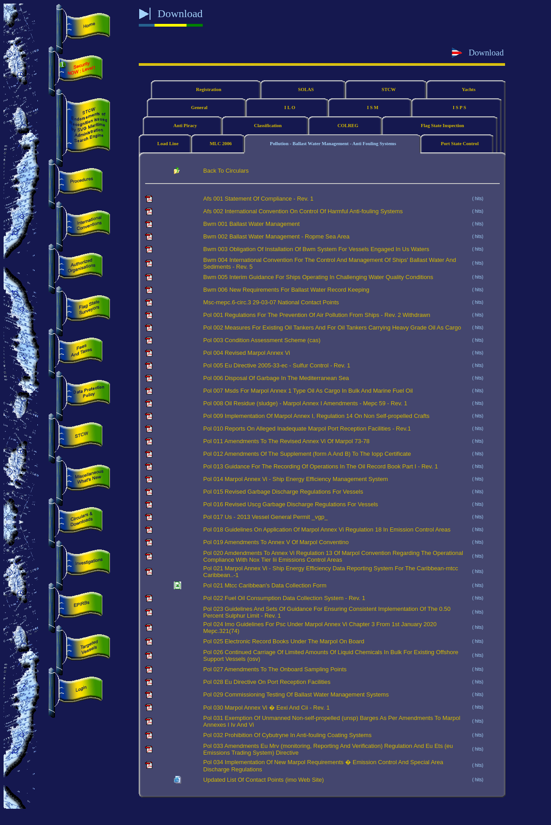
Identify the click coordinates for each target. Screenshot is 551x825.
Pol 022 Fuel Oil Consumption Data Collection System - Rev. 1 (284, 598)
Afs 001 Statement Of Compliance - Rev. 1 (258, 198)
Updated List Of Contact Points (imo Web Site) (263, 779)
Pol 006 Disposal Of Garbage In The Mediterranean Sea (276, 378)
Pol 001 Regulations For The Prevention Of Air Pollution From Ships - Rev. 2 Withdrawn (316, 315)
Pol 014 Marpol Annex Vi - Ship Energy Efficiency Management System (295, 479)
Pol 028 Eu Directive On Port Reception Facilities (267, 681)
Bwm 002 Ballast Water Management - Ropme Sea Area (276, 236)
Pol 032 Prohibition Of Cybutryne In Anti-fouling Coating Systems (287, 735)
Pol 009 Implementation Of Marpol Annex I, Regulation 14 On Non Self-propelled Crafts (316, 415)
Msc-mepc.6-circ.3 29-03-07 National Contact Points (271, 302)
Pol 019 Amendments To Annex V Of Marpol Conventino (276, 542)
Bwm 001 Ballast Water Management (251, 223)
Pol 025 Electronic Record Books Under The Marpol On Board (283, 641)
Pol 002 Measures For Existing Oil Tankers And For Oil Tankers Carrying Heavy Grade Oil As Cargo (332, 327)
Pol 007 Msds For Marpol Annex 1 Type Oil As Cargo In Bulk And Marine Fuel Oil (308, 390)
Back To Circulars (226, 170)
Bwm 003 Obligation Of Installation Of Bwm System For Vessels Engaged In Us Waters (316, 249)
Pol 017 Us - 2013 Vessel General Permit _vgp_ (265, 516)
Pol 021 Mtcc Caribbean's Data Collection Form (264, 585)
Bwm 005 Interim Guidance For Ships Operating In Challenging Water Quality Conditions (318, 277)
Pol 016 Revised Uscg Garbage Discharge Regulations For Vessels (290, 504)
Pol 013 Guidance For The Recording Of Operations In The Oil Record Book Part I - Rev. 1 (320, 466)
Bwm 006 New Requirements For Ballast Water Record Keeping (286, 289)
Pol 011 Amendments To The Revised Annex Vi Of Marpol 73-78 (286, 441)
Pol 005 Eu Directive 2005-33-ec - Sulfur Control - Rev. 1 (276, 365)
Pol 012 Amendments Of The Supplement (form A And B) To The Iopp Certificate (307, 453)
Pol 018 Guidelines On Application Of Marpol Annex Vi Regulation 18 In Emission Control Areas (327, 529)
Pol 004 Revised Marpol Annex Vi (246, 352)
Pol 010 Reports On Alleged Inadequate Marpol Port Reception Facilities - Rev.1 (307, 428)
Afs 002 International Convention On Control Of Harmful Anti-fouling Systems (303, 211)
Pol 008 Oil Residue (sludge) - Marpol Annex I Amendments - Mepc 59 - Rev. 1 (305, 403)
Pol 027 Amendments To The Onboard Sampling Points (274, 669)
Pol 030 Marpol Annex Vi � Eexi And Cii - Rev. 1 (266, 707)
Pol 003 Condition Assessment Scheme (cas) (261, 340)
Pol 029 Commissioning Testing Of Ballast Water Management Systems (296, 694)
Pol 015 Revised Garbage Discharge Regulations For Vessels (283, 491)
